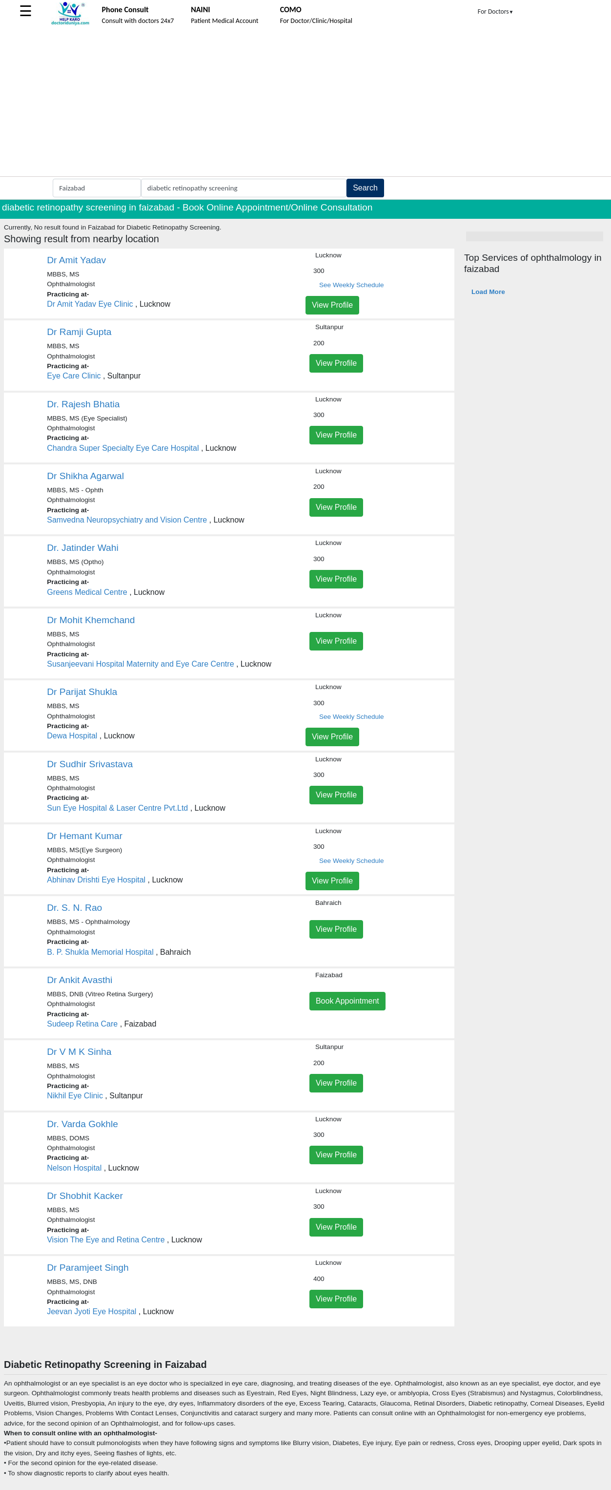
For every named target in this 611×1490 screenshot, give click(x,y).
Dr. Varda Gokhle (82, 1124)
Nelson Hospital (74, 1168)
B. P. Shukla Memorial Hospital (100, 952)
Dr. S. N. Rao (74, 907)
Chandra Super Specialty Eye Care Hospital (123, 448)
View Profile (332, 305)
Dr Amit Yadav (76, 260)
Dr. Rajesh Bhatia (83, 404)
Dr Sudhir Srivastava (90, 764)
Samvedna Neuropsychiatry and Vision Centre (127, 520)
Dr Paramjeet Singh (87, 1267)
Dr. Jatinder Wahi (82, 548)
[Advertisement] (305, 103)
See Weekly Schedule (351, 285)
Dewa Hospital (72, 736)
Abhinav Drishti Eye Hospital (96, 880)
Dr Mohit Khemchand (91, 620)
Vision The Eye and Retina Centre (105, 1240)
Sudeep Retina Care (82, 1024)
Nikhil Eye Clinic (75, 1095)
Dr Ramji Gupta (79, 332)
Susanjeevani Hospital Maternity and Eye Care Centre (140, 664)
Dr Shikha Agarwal (85, 476)
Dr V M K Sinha (79, 1052)
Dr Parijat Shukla (82, 692)
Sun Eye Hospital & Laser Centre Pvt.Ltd (117, 808)
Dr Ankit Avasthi (79, 980)
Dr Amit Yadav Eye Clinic (90, 304)
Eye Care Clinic (74, 376)
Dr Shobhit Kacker (85, 1196)
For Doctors (496, 11)
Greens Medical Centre (87, 592)
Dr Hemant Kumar (84, 836)
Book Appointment (347, 1001)
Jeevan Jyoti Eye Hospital (91, 1311)
